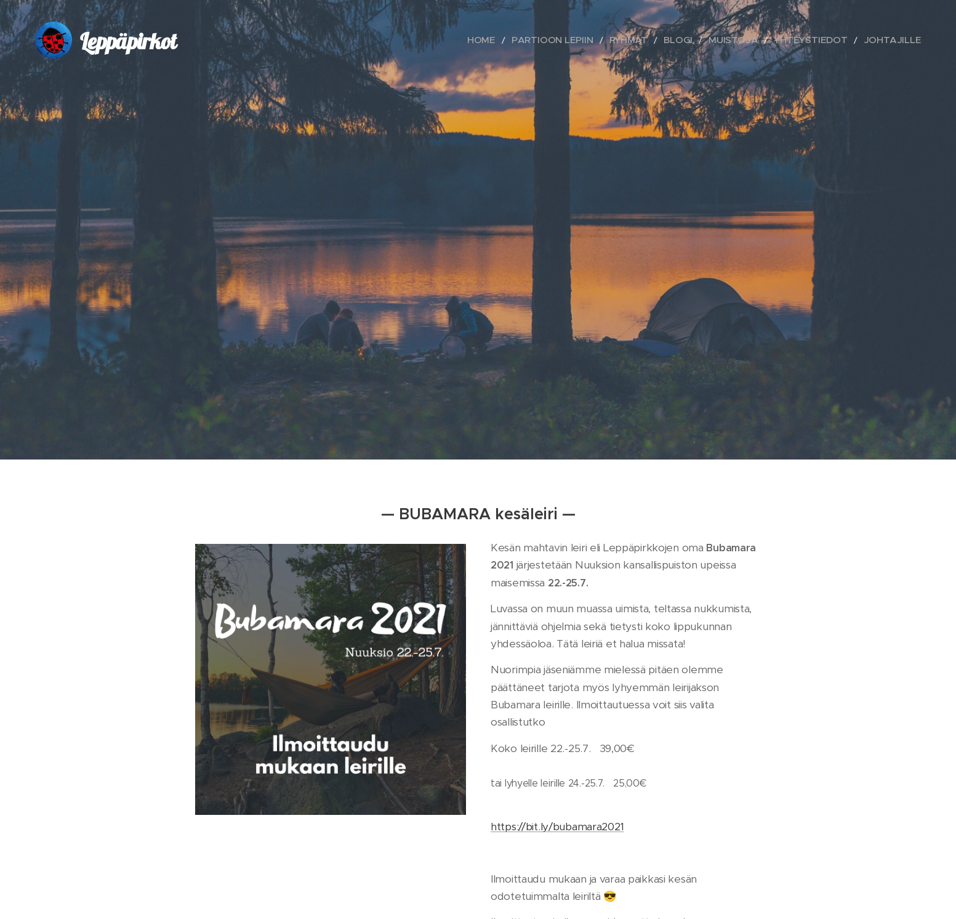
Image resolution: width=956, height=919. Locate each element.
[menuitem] (534, 40)
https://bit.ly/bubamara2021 (557, 826)
